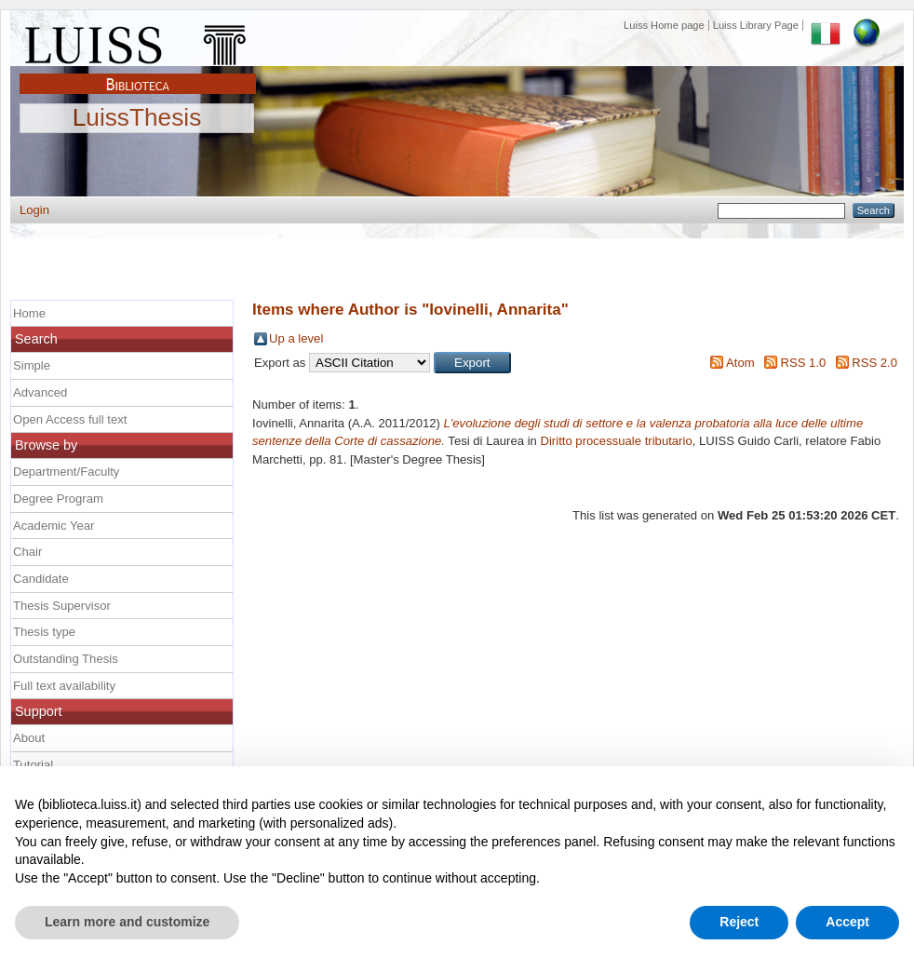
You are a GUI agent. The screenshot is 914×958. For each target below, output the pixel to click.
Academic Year (53, 526)
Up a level (296, 338)
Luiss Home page (664, 25)
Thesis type (44, 632)
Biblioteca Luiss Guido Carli (138, 73)
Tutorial (33, 765)
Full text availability (64, 686)
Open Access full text (70, 419)
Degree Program (58, 499)
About (29, 738)
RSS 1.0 (803, 363)
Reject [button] (739, 921)
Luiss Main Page (138, 41)
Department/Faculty (66, 472)
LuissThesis (137, 118)
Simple (31, 365)
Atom (740, 363)
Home (29, 313)
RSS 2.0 (874, 363)
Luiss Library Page (756, 25)
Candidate (41, 579)
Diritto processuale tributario (616, 441)
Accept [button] (847, 921)
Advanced (40, 392)
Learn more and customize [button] (127, 921)
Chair (27, 552)
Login (34, 210)
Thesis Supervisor (62, 606)
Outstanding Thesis (65, 659)
